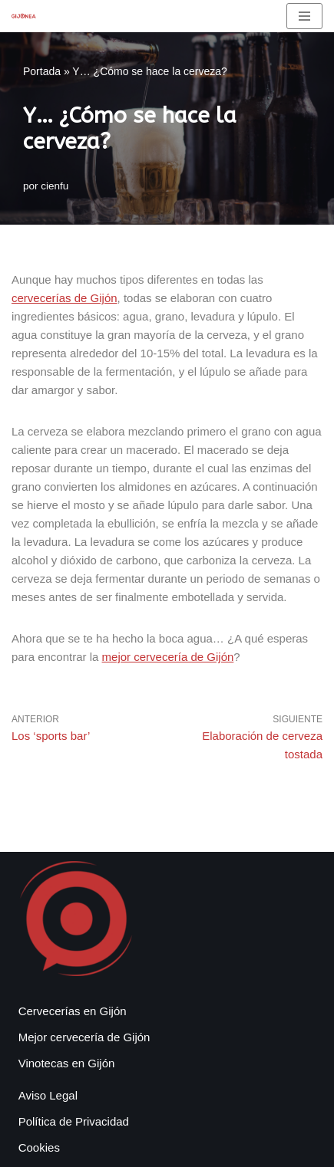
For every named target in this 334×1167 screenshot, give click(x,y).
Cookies (39, 1147)
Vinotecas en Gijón (66, 1063)
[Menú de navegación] (304, 16)
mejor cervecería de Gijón (168, 656)
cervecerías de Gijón (64, 297)
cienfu (54, 186)
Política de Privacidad (73, 1121)
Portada (42, 71)
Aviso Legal (48, 1095)
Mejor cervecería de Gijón (84, 1037)
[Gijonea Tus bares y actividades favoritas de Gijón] (24, 15)
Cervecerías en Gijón (72, 1010)
